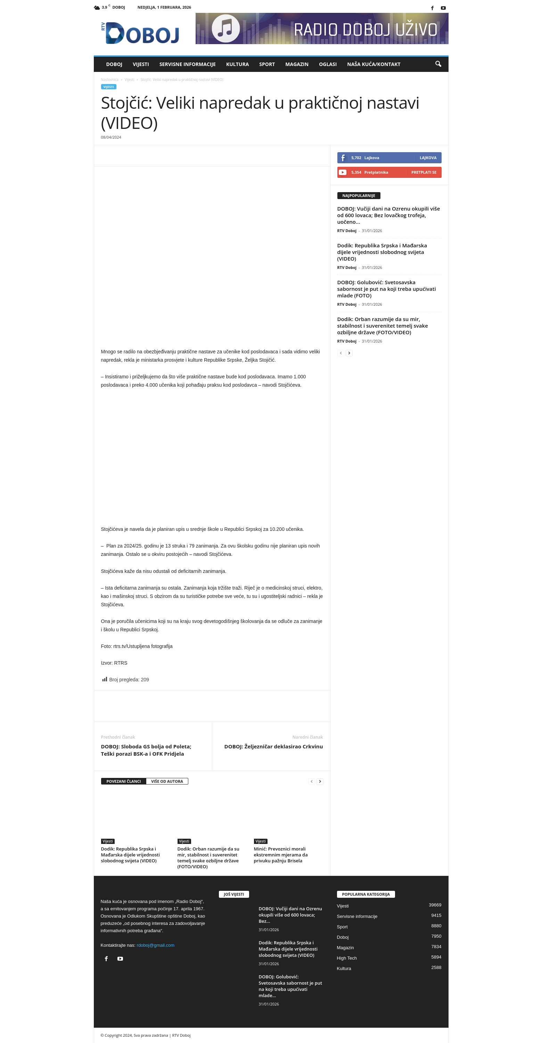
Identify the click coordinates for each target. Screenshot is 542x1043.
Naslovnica (109, 79)
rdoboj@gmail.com (156, 945)
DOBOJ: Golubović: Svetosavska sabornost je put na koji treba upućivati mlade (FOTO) (386, 289)
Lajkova (428, 157)
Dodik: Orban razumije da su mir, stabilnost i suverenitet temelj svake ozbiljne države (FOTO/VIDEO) (208, 858)
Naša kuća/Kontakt (373, 64)
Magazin (297, 64)
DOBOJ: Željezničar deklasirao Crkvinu (273, 746)
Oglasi (328, 64)
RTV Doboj (347, 230)
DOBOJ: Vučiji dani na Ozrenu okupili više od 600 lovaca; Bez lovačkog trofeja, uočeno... (388, 215)
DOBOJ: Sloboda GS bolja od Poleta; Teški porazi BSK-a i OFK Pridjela (146, 750)
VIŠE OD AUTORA (167, 781)
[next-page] (320, 781)
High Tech (347, 958)
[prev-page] (311, 781)
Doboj (114, 64)
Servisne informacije (187, 64)
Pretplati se (424, 172)
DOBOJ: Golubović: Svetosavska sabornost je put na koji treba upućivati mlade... (290, 986)
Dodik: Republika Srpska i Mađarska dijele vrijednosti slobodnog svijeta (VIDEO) (130, 855)
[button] (438, 64)
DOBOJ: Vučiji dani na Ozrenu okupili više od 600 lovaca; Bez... (290, 914)
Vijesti (141, 64)
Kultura (237, 64)
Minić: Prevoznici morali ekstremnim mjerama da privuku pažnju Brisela (281, 855)
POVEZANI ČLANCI (124, 781)
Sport (267, 64)
